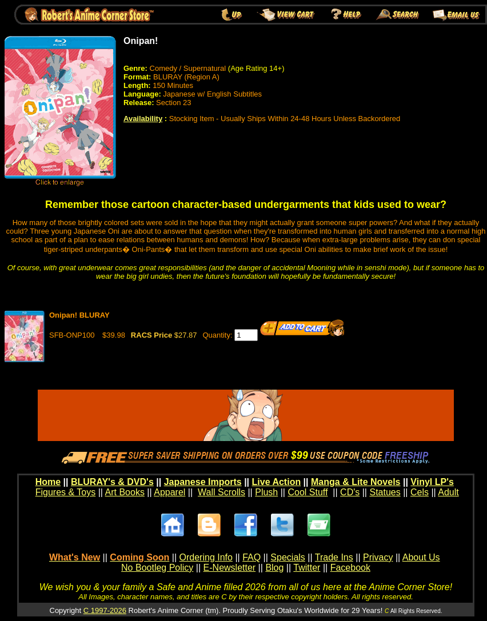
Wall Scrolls (221, 492)
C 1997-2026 (104, 610)
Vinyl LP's (432, 482)
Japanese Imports (203, 482)
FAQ (251, 557)
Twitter (306, 567)
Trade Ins (334, 557)
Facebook (350, 567)
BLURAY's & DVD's (112, 482)
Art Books (125, 492)
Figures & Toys (65, 492)
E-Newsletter (229, 567)
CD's (350, 492)
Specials (287, 557)
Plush (266, 492)
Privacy (378, 557)
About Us (421, 557)
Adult (448, 492)
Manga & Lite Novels (355, 482)
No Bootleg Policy (157, 567)
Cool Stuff (308, 492)
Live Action (276, 482)
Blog (274, 567)
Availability (142, 118)
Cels (419, 492)
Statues (384, 492)
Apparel (169, 492)
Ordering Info (206, 557)
